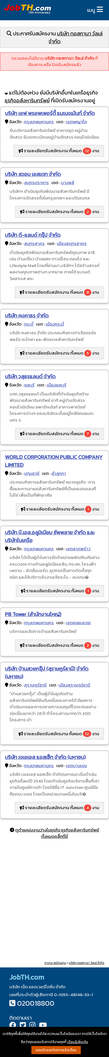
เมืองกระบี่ (55, 324)
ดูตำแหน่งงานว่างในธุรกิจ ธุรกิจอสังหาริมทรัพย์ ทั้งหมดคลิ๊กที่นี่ (57, 833)
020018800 (35, 1003)
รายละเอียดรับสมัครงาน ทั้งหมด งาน (59, 150)
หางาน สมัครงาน (55, 963)
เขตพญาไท (76, 121)
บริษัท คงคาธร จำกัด (27, 315)
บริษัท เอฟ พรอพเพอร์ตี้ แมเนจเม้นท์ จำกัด (50, 113)
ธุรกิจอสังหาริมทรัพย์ (27, 100)
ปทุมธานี (31, 473)
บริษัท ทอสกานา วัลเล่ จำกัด (86, 963)
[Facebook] (12, 1026)
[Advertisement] (54, 901)
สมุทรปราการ (36, 182)
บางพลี (67, 182)
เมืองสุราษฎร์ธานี (74, 685)
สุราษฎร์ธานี (35, 685)
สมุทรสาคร (34, 243)
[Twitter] (23, 1026)
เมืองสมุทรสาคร (72, 243)
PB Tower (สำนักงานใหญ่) (33, 614)
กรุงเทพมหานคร (39, 121)
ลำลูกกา (58, 473)
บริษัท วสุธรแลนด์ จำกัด (30, 376)
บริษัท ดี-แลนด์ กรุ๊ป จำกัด (32, 235)
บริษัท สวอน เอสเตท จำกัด (33, 174)
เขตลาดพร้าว (78, 548)
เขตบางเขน (76, 765)
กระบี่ (28, 324)
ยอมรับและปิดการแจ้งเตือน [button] (56, 1050)
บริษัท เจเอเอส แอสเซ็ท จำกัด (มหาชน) (45, 757)
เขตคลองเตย (78, 622)
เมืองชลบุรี (56, 385)
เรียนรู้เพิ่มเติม (77, 1042)
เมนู (91, 10)
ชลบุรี (29, 385)
